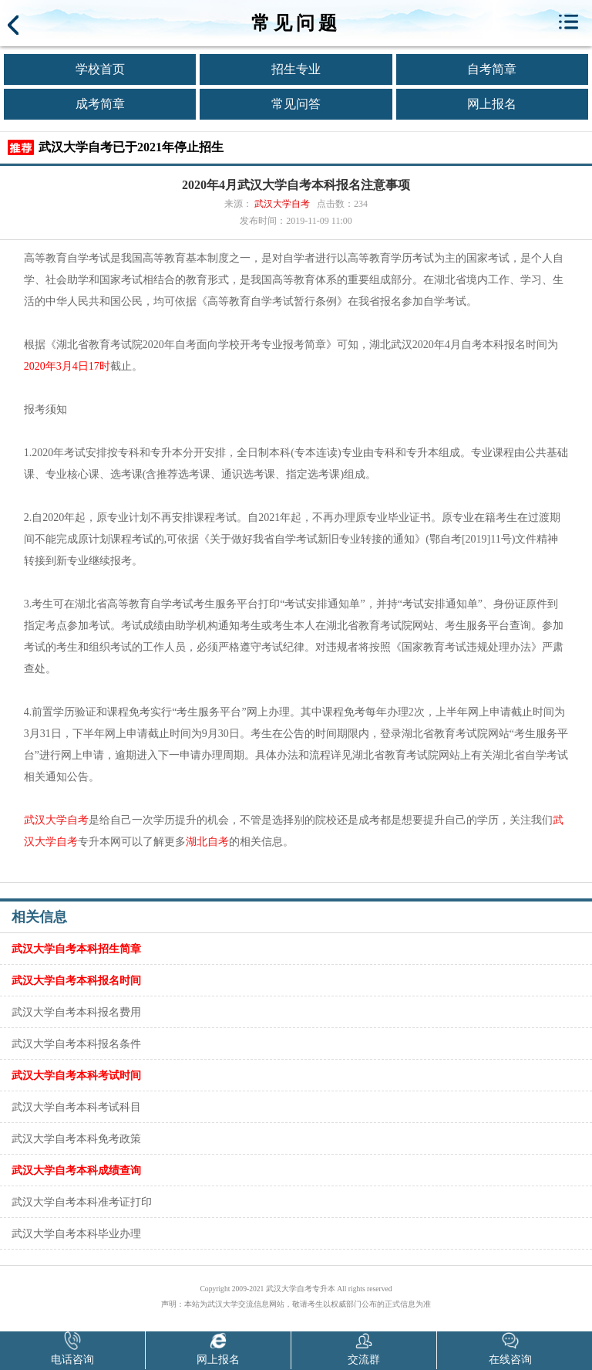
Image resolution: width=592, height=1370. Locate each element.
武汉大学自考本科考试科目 (76, 1107)
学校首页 (100, 69)
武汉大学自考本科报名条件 (76, 1043)
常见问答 (296, 103)
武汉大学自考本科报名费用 (76, 1012)
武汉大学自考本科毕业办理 (76, 1233)
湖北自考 (207, 841)
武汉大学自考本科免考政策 (76, 1138)
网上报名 (491, 103)
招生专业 (296, 69)
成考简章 (100, 103)
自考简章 (491, 69)
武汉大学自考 (282, 203)
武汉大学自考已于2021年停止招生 (131, 147)
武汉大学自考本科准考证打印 (82, 1202)
